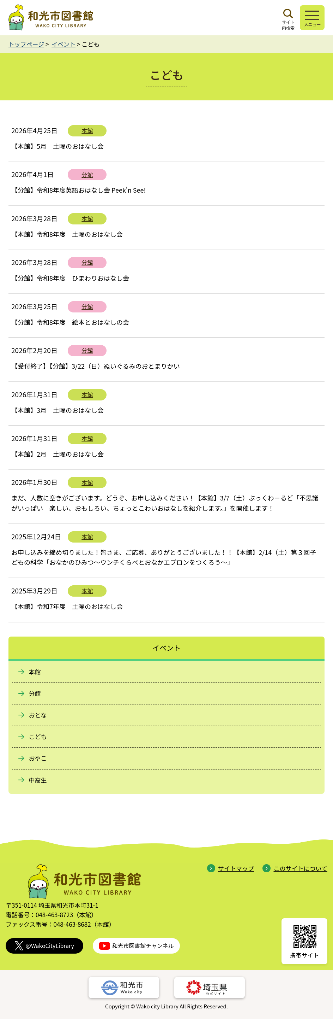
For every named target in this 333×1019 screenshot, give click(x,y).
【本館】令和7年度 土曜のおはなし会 (67, 606)
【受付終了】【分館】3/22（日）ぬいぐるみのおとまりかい (95, 365)
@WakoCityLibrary (44, 945)
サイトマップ (230, 868)
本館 (87, 130)
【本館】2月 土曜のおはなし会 (57, 453)
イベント (63, 44)
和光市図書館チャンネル (136, 946)
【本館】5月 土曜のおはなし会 (57, 146)
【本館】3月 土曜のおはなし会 (57, 410)
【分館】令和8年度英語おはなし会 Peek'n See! (78, 189)
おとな (38, 714)
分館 (87, 174)
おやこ (38, 758)
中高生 (38, 779)
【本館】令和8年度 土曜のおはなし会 (67, 234)
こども (38, 736)
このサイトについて (294, 868)
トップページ (26, 44)
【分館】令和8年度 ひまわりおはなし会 (70, 277)
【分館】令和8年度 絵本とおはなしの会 (70, 322)
